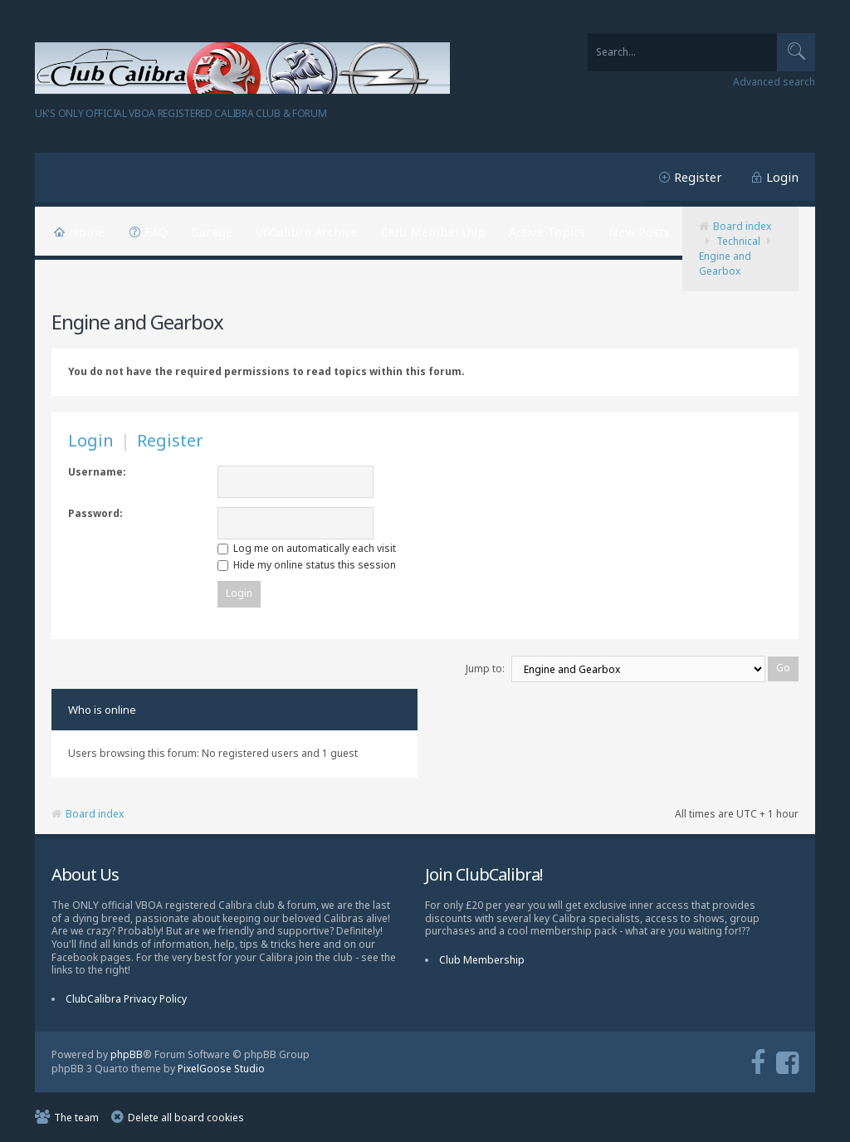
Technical (738, 241)
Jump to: (485, 668)
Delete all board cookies (186, 1117)
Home (87, 231)
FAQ (156, 231)
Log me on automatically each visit (306, 548)
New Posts (639, 231)
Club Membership (433, 231)
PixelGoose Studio (221, 1068)
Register (698, 176)
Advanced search (774, 82)
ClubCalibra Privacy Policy (126, 999)
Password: (95, 513)
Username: (97, 472)
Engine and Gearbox (725, 263)
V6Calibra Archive (307, 231)
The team (76, 1117)
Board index (742, 226)
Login (782, 176)
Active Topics (547, 231)
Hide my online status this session (306, 565)
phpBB (126, 1054)
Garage (211, 231)
